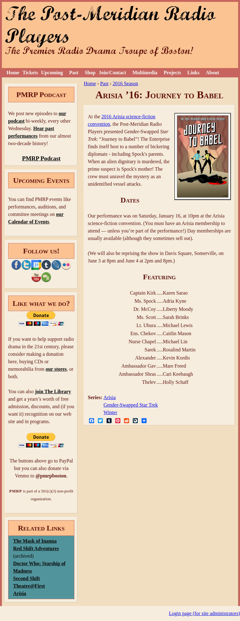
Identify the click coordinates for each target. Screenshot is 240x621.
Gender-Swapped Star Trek (130, 405)
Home (13, 72)
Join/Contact (112, 72)
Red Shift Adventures (36, 548)
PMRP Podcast (41, 158)
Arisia (109, 397)
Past (73, 72)
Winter (110, 412)
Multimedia (145, 72)
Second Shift (26, 578)
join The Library (53, 391)
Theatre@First (29, 586)
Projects (172, 72)
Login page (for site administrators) (204, 613)
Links (193, 72)
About (212, 72)
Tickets (30, 72)
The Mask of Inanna (35, 541)
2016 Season (125, 83)
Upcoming (52, 72)
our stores (56, 369)
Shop (90, 72)
